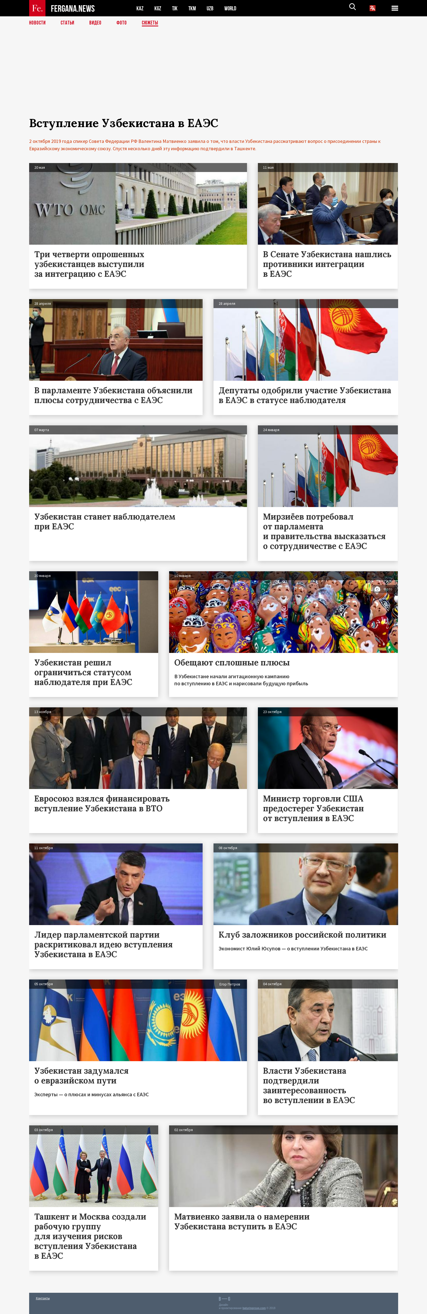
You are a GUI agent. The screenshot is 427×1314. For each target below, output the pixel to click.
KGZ (157, 8)
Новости (38, 23)
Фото (124, 23)
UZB (211, 8)
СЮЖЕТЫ (153, 23)
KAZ (140, 8)
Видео (97, 23)
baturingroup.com (254, 1308)
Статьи (69, 23)
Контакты (43, 1298)
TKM (193, 8)
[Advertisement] (213, 78)
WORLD (232, 8)
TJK (175, 8)
